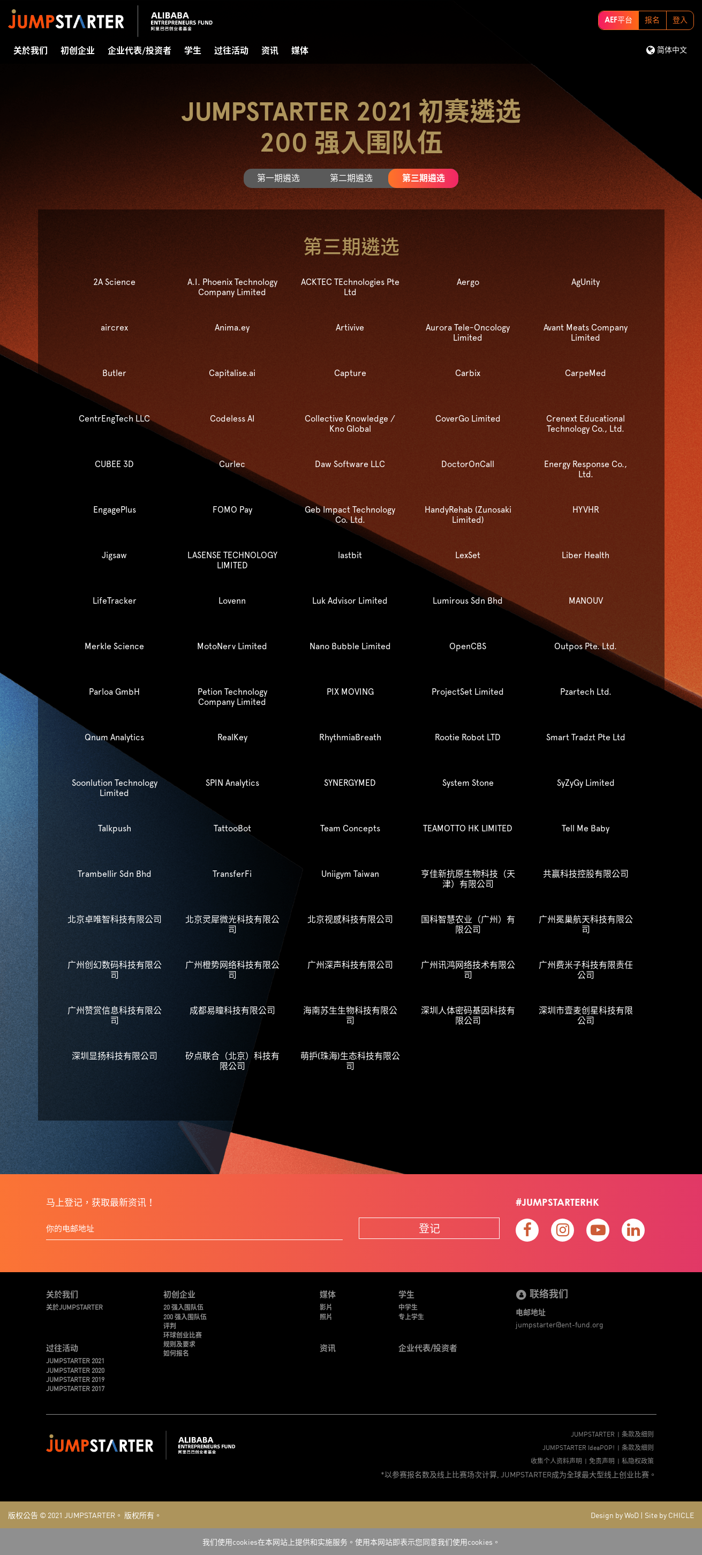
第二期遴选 (351, 178)
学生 (192, 51)
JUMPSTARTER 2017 (75, 1388)
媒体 (299, 51)
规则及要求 (179, 1343)
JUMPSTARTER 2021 (75, 1360)
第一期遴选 (278, 178)
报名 (652, 20)
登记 (429, 1228)
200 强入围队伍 (185, 1316)
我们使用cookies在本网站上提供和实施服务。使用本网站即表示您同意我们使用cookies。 (351, 1541)
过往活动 (231, 51)
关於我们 (30, 51)
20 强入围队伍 (183, 1306)
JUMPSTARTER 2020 (75, 1369)
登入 (680, 20)
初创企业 (78, 51)
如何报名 (176, 1352)
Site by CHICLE (669, 1514)
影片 (326, 1306)
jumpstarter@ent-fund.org (559, 1324)
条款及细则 (638, 1433)
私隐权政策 (638, 1460)
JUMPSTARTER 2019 (75, 1379)
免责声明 (602, 1460)
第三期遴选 (423, 178)
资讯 (269, 51)
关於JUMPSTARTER (74, 1306)
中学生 (408, 1306)
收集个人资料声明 (556, 1460)
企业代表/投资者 (139, 51)
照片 (326, 1316)
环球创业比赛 (182, 1334)
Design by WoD (615, 1514)
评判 (169, 1325)
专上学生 (411, 1316)
